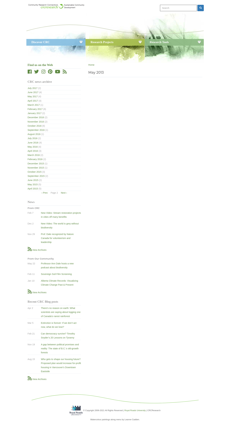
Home (91, 65)
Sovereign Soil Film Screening (56, 274)
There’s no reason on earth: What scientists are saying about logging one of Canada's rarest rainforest (61, 312)
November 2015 (36, 167)
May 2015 (33, 184)
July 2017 (33, 88)
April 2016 (33, 151)
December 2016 (36, 117)
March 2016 (34, 155)
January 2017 (35, 113)
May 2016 (33, 147)
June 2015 (33, 180)
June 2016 (33, 142)
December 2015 (36, 163)
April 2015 (33, 188)
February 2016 (35, 159)
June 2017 (33, 92)
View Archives (39, 250)
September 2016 (36, 130)
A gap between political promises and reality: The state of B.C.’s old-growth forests (60, 348)
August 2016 (34, 134)
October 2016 (35, 126)
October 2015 (35, 172)
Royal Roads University (135, 410)
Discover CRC (40, 42)
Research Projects (102, 42)
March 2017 (34, 105)
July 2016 (33, 138)
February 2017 (35, 109)
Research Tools (159, 42)
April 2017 (33, 101)
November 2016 (36, 121)
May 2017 (33, 96)
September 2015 (36, 176)
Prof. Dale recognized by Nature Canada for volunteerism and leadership (57, 238)
